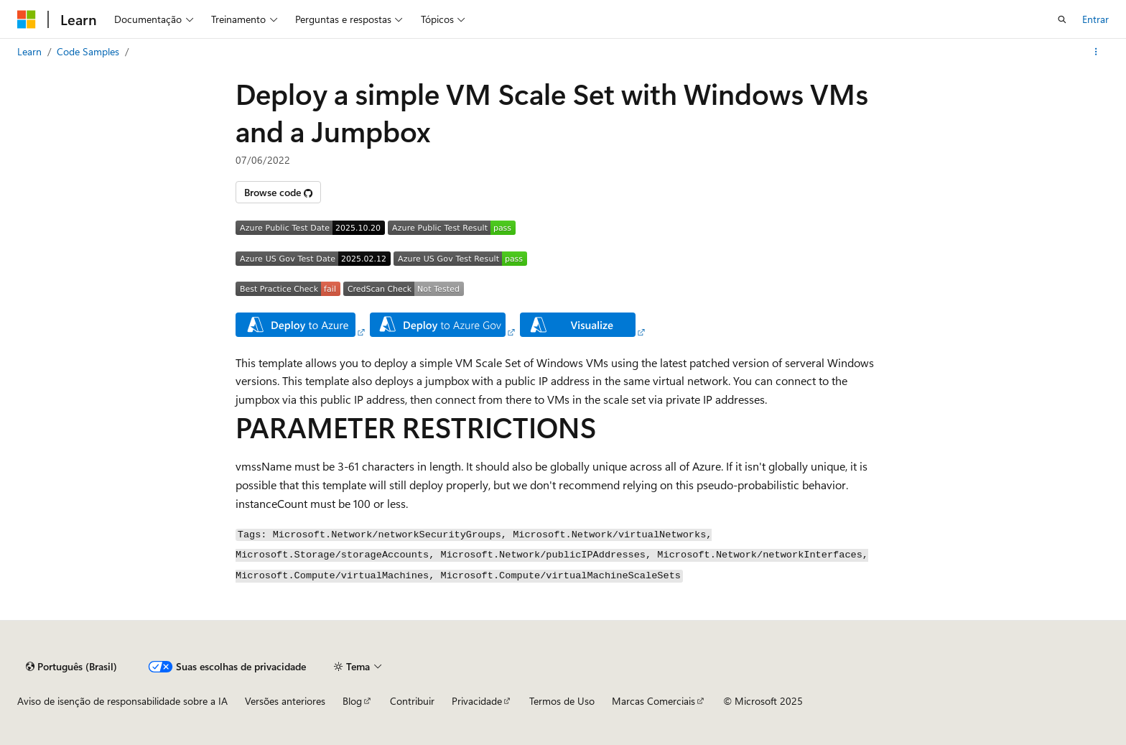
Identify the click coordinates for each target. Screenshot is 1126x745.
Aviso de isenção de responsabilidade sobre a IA (122, 701)
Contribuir (412, 701)
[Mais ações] (1096, 51)
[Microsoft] (26, 19)
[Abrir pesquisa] (1062, 19)
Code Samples (88, 51)
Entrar (1095, 19)
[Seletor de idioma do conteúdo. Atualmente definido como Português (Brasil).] (71, 666)
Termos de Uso (562, 701)
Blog (352, 701)
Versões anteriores (285, 701)
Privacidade (477, 701)
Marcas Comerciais (653, 701)
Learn (29, 51)
